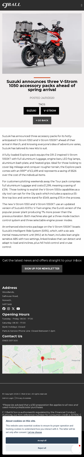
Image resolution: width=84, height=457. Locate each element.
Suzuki (31, 110)
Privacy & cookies (23, 398)
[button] (76, 449)
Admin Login (8, 398)
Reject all (42, 448)
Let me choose (35, 432)
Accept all (42, 440)
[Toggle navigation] (81, 5)
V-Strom (50, 110)
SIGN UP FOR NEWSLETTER (42, 268)
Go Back (42, 120)
